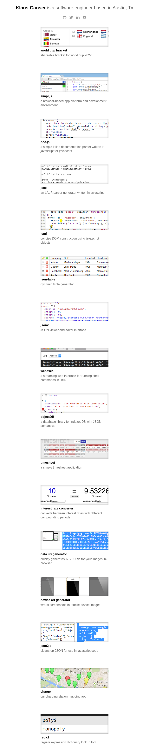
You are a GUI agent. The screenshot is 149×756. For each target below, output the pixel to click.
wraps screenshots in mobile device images (74, 602)
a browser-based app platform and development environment (74, 100)
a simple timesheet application (74, 465)
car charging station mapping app (74, 694)
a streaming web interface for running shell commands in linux (74, 375)
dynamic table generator (74, 282)
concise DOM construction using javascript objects (74, 238)
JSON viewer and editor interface (74, 327)
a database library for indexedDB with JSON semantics (74, 421)
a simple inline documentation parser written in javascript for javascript (74, 146)
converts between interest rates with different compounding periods (74, 513)
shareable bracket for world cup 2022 (74, 53)
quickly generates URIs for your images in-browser (74, 558)
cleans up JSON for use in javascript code (74, 648)
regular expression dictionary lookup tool (74, 740)
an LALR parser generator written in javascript (74, 190)
